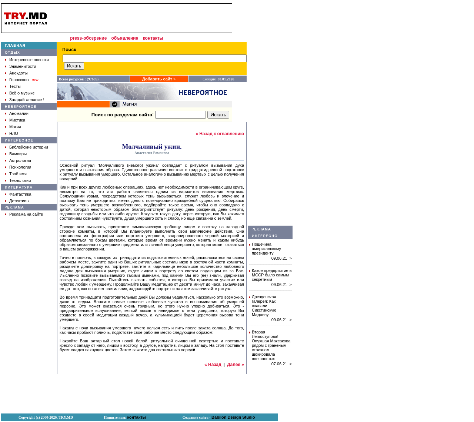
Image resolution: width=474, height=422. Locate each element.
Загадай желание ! (26, 99)
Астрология (20, 160)
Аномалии (19, 113)
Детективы (19, 201)
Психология (20, 167)
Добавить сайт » (159, 79)
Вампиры (18, 154)
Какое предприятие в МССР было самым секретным (272, 275)
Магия (15, 126)
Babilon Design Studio (233, 417)
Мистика (17, 120)
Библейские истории (28, 147)
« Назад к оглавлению (220, 133)
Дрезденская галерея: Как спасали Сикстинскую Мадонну (264, 306)
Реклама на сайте (26, 214)
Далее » (235, 364)
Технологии (20, 180)
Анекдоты (18, 73)
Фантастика (20, 194)
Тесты (15, 86)
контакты (153, 38)
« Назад (212, 364)
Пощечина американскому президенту (266, 248)
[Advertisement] (270, 114)
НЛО (13, 133)
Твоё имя (18, 174)
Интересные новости (29, 59)
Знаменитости (22, 66)
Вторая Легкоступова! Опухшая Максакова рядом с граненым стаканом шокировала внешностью (271, 345)
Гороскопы (19, 79)
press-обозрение (88, 38)
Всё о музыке (21, 93)
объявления (124, 38)
